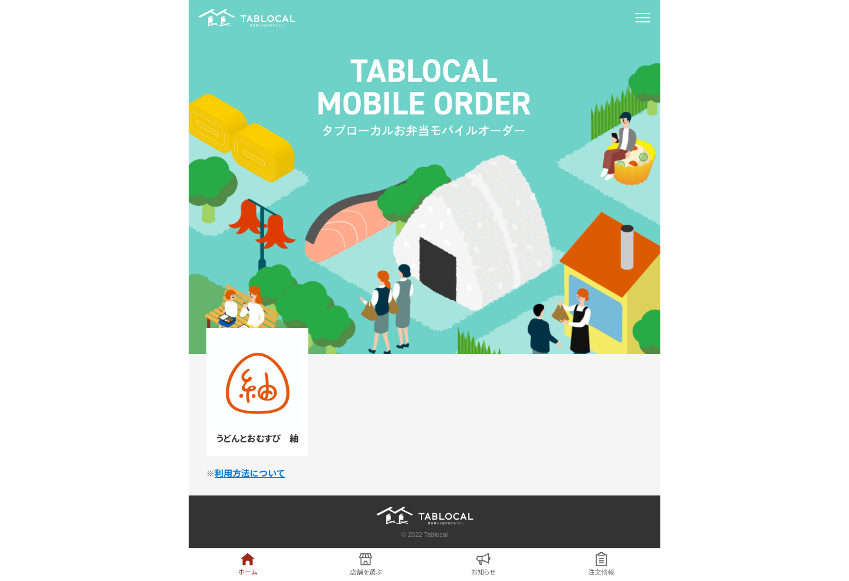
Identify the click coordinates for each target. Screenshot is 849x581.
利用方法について (250, 473)
